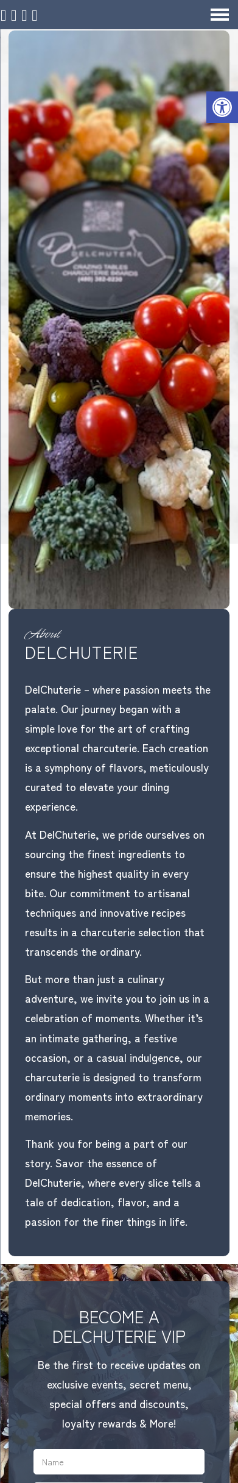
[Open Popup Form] (47, 15)
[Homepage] (9, 15)
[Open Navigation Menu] (220, 14)
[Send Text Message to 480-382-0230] (66, 15)
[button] (222, 107)
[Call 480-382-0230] (28, 15)
